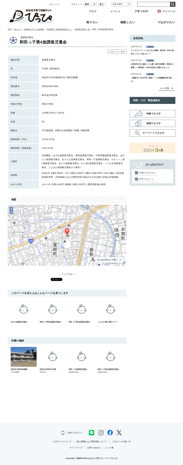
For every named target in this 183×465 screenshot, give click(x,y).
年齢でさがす (153, 113)
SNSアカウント (72, 433)
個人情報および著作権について (91, 441)
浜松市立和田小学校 (53, 360)
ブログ (93, 11)
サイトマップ (75, 447)
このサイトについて (62, 441)
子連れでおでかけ (147, 173)
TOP (9, 29)
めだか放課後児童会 (24, 311)
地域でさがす (153, 123)
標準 (87, 4)
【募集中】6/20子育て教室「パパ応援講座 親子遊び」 (151, 79)
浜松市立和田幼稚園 (24, 360)
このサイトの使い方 (121, 441)
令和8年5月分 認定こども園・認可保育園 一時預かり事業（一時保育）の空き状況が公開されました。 (152, 66)
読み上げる (55, 4)
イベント (115, 11)
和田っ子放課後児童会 (82, 360)
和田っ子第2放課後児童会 (82, 311)
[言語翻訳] (121, 4)
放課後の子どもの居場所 (34, 29)
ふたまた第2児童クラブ (111, 311)
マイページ (168, 11)
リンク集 (109, 447)
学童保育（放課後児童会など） (59, 29)
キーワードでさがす (154, 133)
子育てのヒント (146, 179)
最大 (102, 4)
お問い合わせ (93, 447)
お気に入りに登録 (117, 52)
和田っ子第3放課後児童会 (53, 311)
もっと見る (164, 88)
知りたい (17, 29)
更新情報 (150, 47)
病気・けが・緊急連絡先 (146, 100)
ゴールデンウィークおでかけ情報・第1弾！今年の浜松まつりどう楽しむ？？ (152, 52)
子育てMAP (141, 11)
